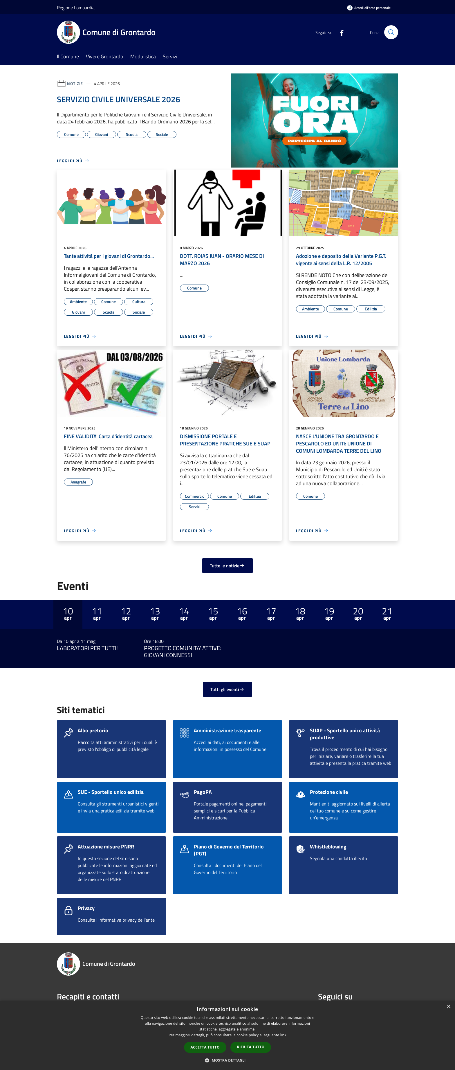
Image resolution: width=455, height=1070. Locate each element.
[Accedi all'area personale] (369, 8)
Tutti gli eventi (227, 689)
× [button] (448, 1007)
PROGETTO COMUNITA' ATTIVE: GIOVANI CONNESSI (182, 652)
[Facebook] (339, 32)
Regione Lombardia (76, 7)
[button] (227, 1060)
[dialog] (227, 1035)
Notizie (75, 83)
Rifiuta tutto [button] (251, 1046)
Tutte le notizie (227, 565)
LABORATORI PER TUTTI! (87, 648)
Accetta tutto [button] (205, 1047)
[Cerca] (391, 32)
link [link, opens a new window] (283, 1035)
